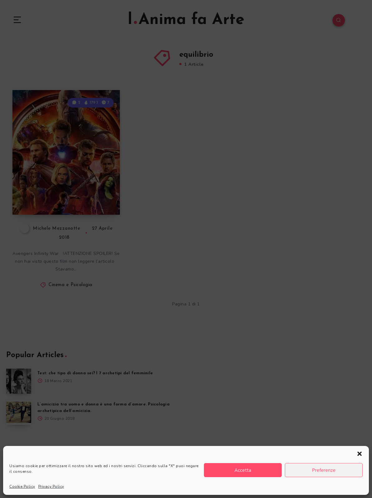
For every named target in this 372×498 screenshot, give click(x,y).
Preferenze (324, 470)
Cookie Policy (22, 486)
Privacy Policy (51, 486)
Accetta (242, 470)
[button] (359, 454)
